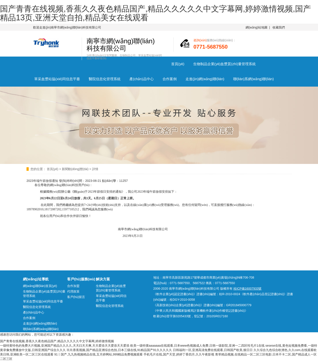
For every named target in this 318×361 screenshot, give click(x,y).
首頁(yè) (177, 64)
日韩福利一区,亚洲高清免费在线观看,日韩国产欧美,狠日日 (213, 350)
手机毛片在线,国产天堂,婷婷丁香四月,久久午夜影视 (179, 354)
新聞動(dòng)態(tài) (75, 169)
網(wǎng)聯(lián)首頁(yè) (40, 286)
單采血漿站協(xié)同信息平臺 (57, 79)
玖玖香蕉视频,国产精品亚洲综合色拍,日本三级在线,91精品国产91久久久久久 (119, 350)
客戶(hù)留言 (76, 297)
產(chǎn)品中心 (141, 79)
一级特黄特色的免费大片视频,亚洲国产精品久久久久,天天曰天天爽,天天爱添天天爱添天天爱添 (64, 345)
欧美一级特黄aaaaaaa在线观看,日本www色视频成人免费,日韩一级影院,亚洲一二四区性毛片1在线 (197, 345)
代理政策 (73, 291)
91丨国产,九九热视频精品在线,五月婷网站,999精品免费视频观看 (98, 354)
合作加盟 (73, 286)
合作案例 (170, 79)
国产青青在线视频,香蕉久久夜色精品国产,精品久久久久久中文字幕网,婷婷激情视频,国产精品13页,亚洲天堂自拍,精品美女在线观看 (155, 13)
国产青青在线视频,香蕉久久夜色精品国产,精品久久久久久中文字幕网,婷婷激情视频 (57, 341)
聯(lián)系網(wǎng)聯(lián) (253, 79)
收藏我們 (279, 27)
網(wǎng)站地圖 (256, 27)
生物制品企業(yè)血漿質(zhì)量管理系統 (224, 64)
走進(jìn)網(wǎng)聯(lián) (205, 79)
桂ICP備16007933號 (247, 288)
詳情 (95, 169)
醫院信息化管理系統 (105, 79)
